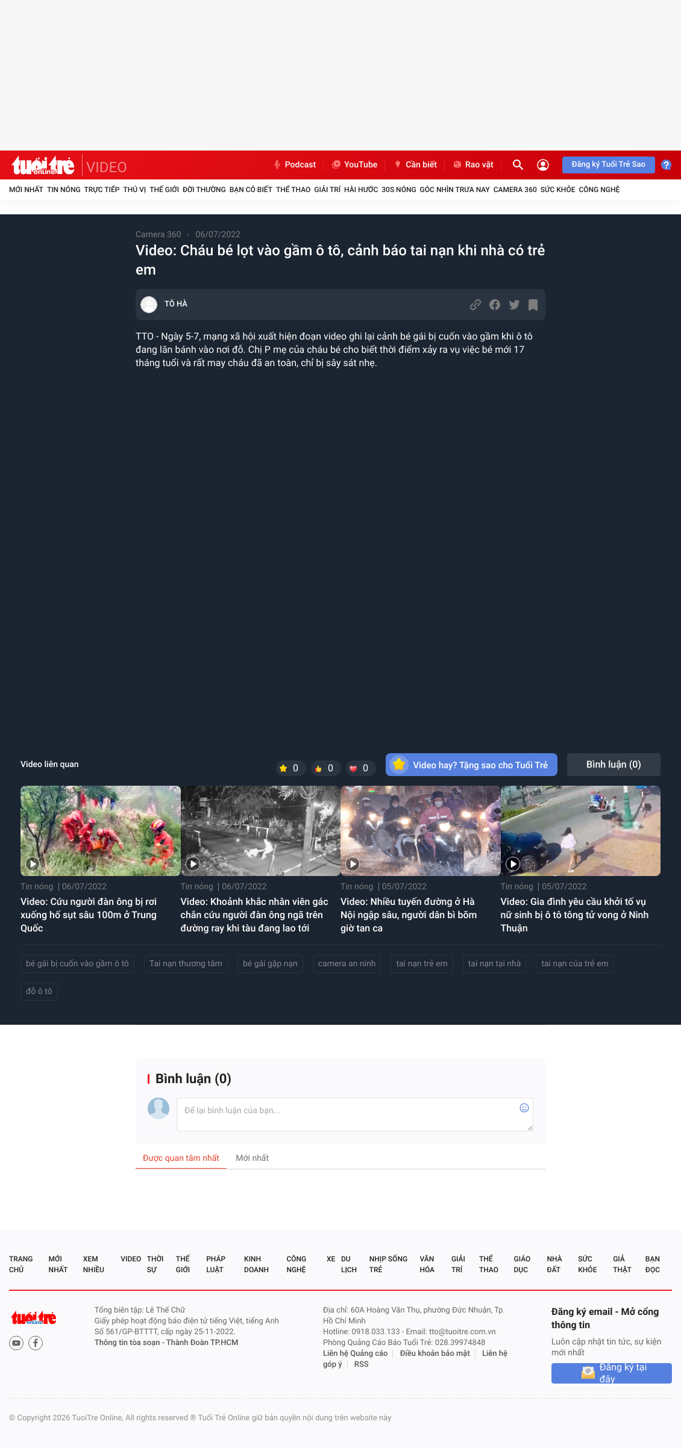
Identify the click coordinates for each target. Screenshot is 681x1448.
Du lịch (349, 1264)
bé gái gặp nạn (270, 964)
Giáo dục (522, 1264)
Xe (331, 1259)
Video (131, 1259)
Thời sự (155, 1264)
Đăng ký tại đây (623, 1373)
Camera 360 (515, 189)
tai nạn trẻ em (421, 964)
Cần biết (414, 165)
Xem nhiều (93, 1264)
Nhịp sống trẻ (388, 1264)
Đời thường (204, 189)
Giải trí (327, 189)
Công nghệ (599, 189)
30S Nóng (398, 189)
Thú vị (134, 189)
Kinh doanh (256, 1264)
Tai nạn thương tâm (185, 964)
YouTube (354, 165)
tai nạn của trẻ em (574, 964)
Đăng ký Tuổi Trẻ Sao (608, 164)
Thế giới (164, 189)
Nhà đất (554, 1264)
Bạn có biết (251, 189)
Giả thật (622, 1264)
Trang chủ (21, 1264)
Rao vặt (473, 165)
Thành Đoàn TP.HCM (202, 1342)
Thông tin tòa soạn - (130, 1342)
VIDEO (106, 167)
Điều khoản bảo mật (435, 1353)
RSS (361, 1364)
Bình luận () (613, 764)
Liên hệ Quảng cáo (355, 1353)
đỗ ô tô (39, 991)
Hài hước (361, 189)
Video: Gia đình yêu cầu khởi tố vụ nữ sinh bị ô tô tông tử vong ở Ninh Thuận (575, 915)
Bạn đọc (652, 1264)
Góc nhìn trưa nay (455, 189)
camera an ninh (347, 964)
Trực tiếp (102, 189)
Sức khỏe (558, 189)
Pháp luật (215, 1264)
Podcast (294, 165)
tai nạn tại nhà (494, 964)
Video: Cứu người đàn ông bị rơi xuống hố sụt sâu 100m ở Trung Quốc (88, 915)
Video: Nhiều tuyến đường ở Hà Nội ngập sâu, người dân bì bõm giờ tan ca (408, 915)
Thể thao (293, 189)
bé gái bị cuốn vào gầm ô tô (77, 964)
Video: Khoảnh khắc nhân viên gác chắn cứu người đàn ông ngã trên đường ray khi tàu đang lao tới (254, 915)
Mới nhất (26, 189)
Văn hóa (427, 1264)
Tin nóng (64, 189)
